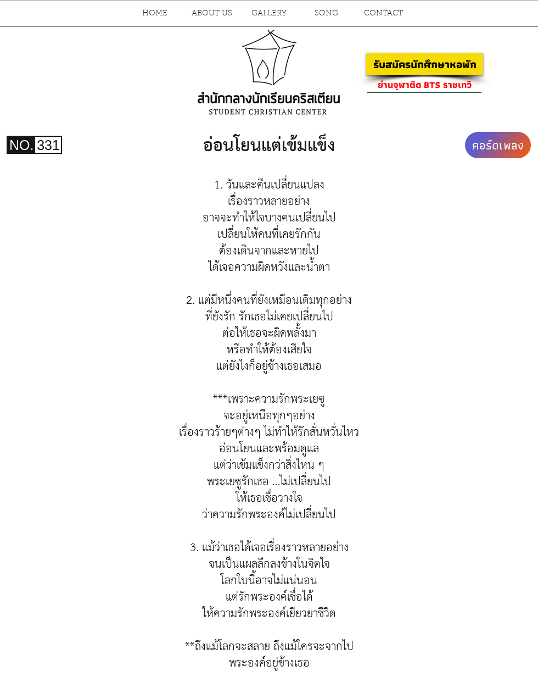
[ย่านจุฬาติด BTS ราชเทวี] (424, 84)
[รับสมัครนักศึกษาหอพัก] (424, 64)
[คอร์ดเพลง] (498, 145)
